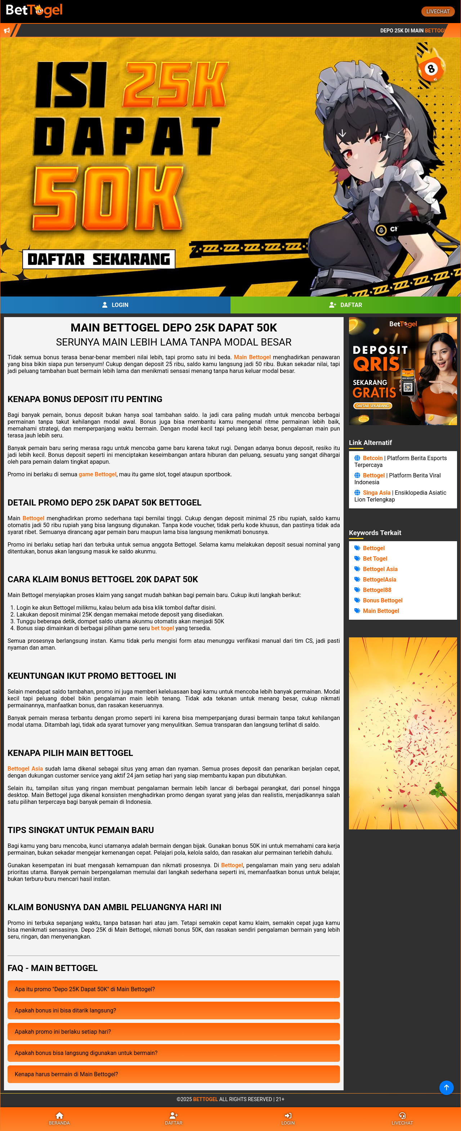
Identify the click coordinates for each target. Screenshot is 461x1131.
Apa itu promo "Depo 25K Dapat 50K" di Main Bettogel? (85, 989)
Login (115, 305)
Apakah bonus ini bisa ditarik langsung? (65, 1010)
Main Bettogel (252, 357)
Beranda (59, 1119)
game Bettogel (98, 474)
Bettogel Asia (25, 768)
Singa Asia (377, 492)
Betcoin (373, 458)
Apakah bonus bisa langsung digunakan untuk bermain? (86, 1053)
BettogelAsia (379, 579)
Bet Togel (375, 558)
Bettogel (34, 518)
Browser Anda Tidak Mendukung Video (403, 733)
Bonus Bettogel (383, 600)
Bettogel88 (377, 590)
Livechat (438, 11)
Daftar (345, 305)
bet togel (162, 628)
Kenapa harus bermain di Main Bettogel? (66, 1074)
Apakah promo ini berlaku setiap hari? (63, 1031)
